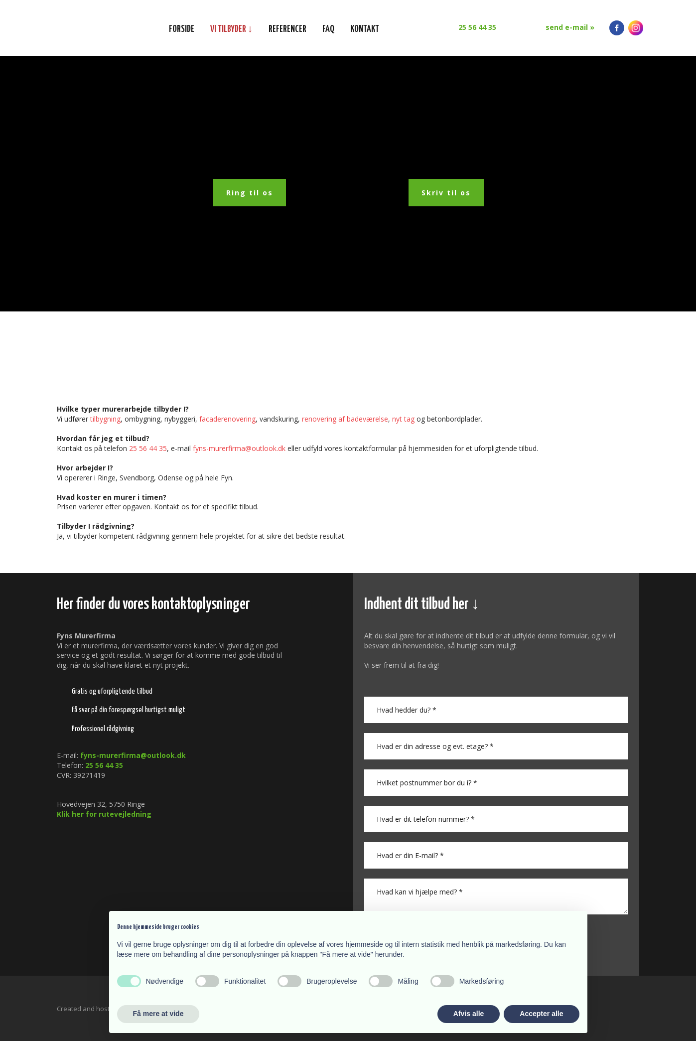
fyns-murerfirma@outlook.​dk (239, 448)
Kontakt (364, 29)
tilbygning (105, 419)
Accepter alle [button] (541, 1014)
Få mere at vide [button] (158, 1014)
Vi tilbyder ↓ (231, 29)
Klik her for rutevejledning (104, 814)
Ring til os (249, 192)
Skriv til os (446, 192)
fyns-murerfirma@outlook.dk (133, 755)
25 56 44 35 (148, 448)
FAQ (328, 29)
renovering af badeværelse (345, 419)
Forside (181, 29)
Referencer (287, 29)
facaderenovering (227, 419)
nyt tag (403, 419)
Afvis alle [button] (468, 1014)
